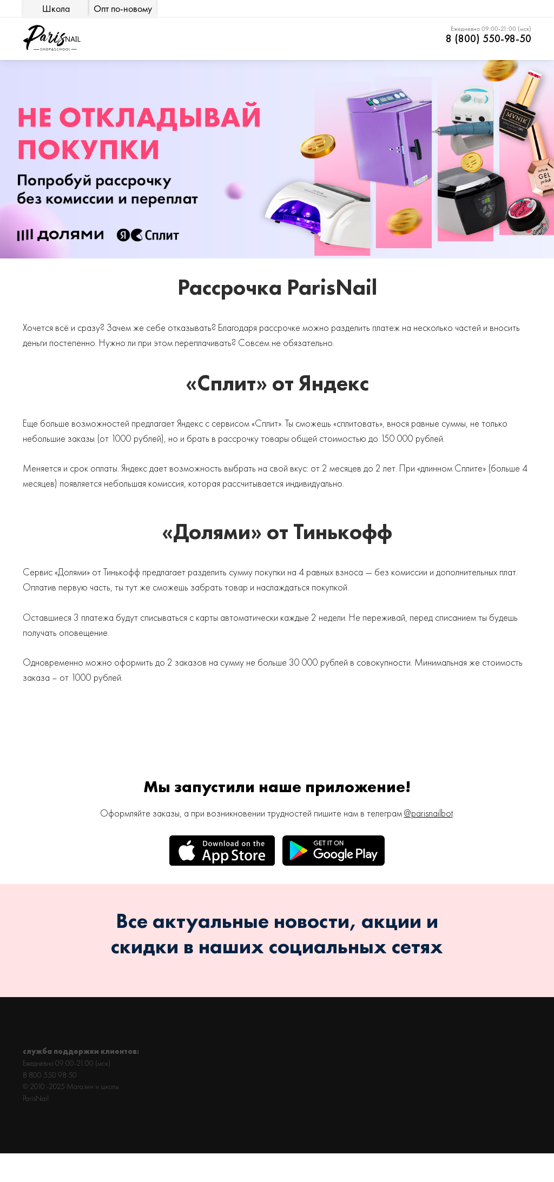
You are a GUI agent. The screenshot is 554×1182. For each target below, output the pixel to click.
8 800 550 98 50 (50, 1075)
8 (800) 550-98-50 (488, 38)
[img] (51, 38)
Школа (56, 9)
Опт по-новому (123, 9)
